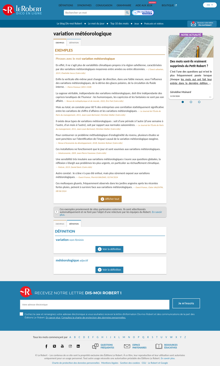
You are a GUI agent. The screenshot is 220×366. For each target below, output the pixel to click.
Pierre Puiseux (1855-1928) (80, 87)
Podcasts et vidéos (154, 23)
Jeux (135, 23)
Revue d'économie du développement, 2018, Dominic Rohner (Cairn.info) (90, 143)
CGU (144, 362)
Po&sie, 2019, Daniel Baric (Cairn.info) (75, 167)
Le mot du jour (95, 23)
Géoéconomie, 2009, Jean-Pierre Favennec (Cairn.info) (82, 153)
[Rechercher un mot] (127, 12)
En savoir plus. (168, 358)
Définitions (66, 5)
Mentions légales (109, 362)
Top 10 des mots (118, 23)
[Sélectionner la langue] (210, 4)
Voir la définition (112, 249)
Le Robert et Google (158, 362)
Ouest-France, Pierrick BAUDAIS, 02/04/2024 (98, 177)
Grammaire (124, 5)
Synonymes (84, 5)
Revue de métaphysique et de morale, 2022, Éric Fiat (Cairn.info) (95, 101)
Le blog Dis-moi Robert (68, 23)
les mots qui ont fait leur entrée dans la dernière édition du (191, 83)
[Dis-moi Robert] (143, 13)
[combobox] (94, 12)
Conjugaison (104, 5)
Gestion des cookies (130, 362)
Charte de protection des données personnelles (75, 362)
